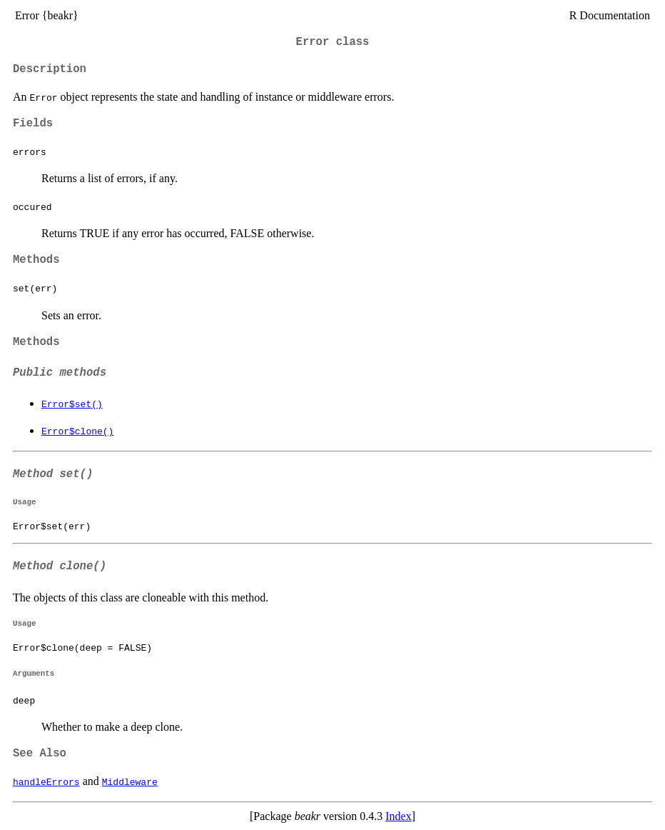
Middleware (130, 781)
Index (398, 816)
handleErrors (46, 781)
